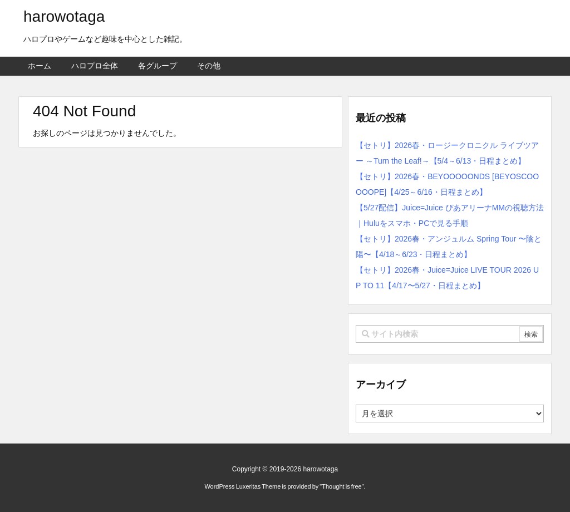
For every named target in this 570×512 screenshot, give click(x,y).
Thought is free (341, 486)
